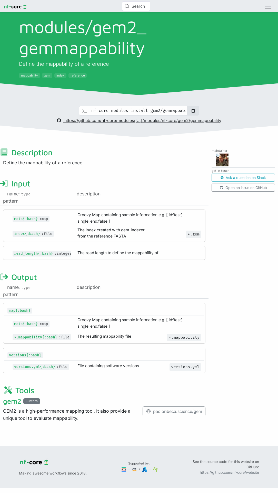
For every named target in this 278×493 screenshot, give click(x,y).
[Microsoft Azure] (145, 469)
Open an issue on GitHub (243, 187)
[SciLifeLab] (155, 469)
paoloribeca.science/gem (174, 411)
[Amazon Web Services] (134, 469)
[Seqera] (124, 469)
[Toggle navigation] (268, 6)
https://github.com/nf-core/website (229, 472)
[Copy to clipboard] (193, 111)
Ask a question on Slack (243, 177)
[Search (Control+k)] (136, 6)
